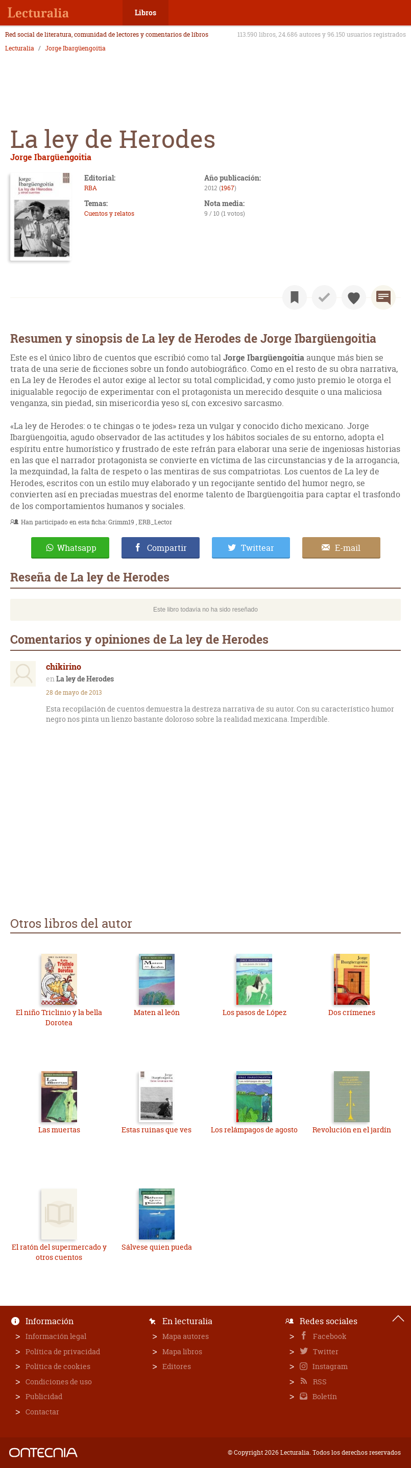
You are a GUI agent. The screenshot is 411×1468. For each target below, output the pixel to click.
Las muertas (59, 1129)
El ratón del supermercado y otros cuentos (59, 1252)
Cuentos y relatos (109, 213)
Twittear (257, 547)
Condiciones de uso (59, 1381)
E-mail (347, 547)
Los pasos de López (254, 1012)
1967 (227, 188)
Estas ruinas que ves (156, 1129)
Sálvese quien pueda (157, 1247)
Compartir (167, 547)
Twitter (325, 1351)
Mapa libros (182, 1351)
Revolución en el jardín (351, 1129)
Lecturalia (19, 48)
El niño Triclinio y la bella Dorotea (59, 1017)
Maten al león (157, 1012)
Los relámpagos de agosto (254, 1129)
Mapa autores (185, 1336)
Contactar (42, 1411)
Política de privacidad (63, 1351)
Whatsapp (76, 547)
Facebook (329, 1336)
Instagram (329, 1366)
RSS (319, 1381)
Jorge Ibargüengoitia (75, 48)
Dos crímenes (351, 1012)
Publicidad (44, 1396)
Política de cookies (58, 1366)
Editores (176, 1366)
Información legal (56, 1336)
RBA (90, 188)
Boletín (324, 1396)
